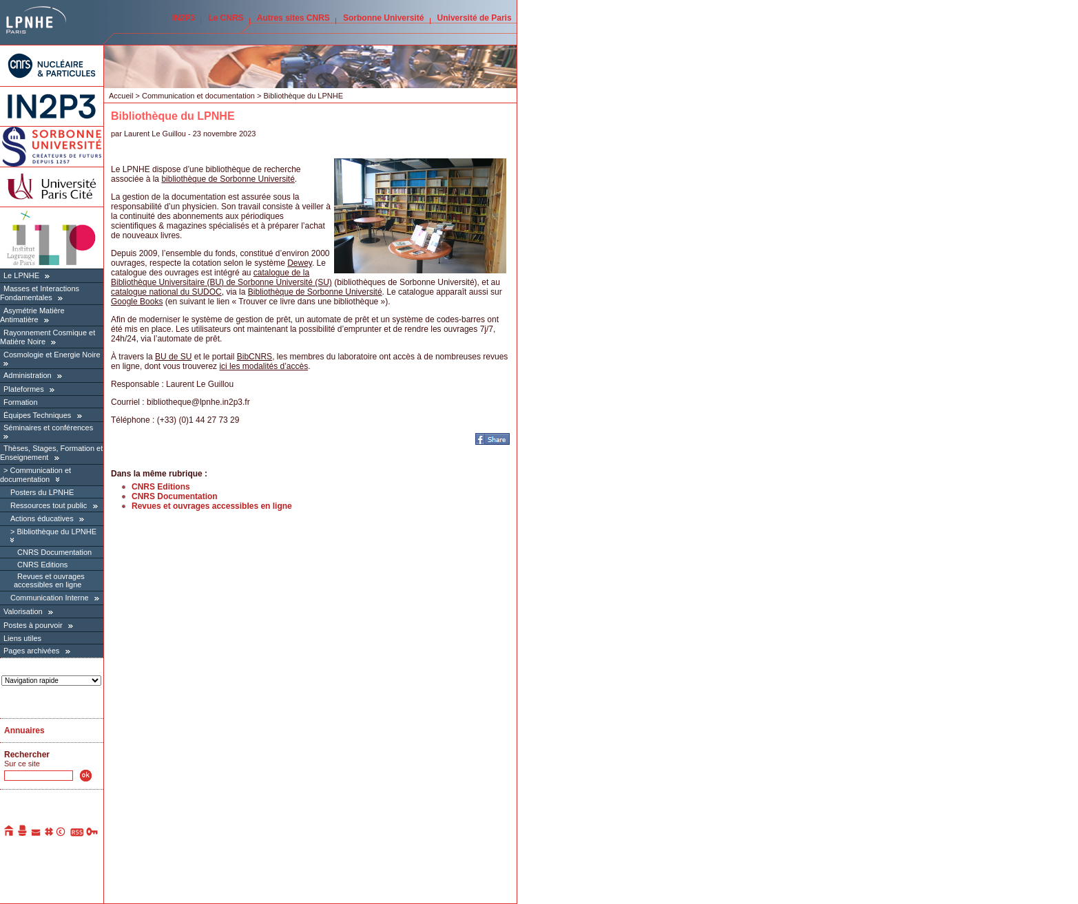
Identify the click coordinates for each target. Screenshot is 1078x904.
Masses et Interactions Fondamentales (39, 293)
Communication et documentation (35, 474)
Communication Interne (49, 597)
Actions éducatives (42, 518)
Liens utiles (22, 638)
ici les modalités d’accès (263, 366)
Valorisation (23, 611)
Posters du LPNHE (42, 492)
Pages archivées (31, 651)
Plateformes (23, 389)
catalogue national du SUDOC (166, 292)
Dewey (299, 263)
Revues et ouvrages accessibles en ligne (49, 580)
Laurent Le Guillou (155, 133)
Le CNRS (225, 18)
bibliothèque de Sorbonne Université (227, 179)
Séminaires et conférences (48, 427)
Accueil (121, 96)
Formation (20, 402)
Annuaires (24, 730)
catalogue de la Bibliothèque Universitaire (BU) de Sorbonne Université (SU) (221, 277)
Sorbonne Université (383, 18)
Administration (27, 375)
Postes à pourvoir (33, 625)
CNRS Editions (42, 564)
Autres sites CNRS (293, 18)
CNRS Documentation (54, 552)
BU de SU (173, 356)
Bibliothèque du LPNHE (56, 531)
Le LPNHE (21, 275)
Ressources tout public (48, 505)
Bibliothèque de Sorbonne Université (315, 292)
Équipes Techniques (37, 415)
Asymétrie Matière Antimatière (32, 315)
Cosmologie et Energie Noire (52, 354)
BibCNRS (254, 356)
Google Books (137, 301)
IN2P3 (183, 18)
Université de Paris (474, 18)
